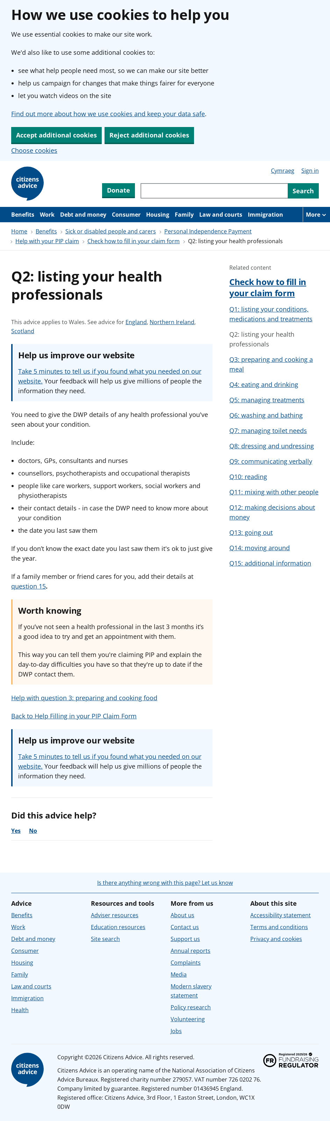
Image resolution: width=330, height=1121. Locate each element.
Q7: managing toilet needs (268, 430)
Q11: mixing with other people (273, 492)
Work (47, 214)
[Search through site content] (214, 191)
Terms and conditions (279, 927)
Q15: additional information (270, 563)
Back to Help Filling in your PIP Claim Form (74, 716)
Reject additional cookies (149, 135)
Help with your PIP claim (47, 241)
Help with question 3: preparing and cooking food (84, 698)
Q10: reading (248, 476)
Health (20, 1010)
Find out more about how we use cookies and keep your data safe (108, 114)
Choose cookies (34, 150)
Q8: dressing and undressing (271, 446)
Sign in (310, 170)
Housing (157, 214)
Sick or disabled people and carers (110, 231)
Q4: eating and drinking (263, 384)
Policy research (191, 1007)
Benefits (22, 214)
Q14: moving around (259, 548)
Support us (185, 939)
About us (182, 915)
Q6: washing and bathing (266, 415)
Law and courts (220, 214)
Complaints (186, 962)
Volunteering (188, 1019)
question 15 (28, 586)
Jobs (176, 1031)
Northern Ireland (172, 322)
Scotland (22, 331)
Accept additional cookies (56, 135)
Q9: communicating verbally (270, 461)
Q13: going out (251, 532)
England (136, 322)
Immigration (265, 214)
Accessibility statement (280, 915)
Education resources (118, 927)
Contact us (185, 927)
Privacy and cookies (276, 939)
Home (19, 231)
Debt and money (83, 214)
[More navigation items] (316, 214)
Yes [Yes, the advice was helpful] (16, 831)
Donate (118, 190)
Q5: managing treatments (266, 400)
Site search (105, 939)
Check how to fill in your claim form (133, 241)
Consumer (126, 214)
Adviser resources (114, 915)
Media (179, 974)
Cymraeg (282, 170)
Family (184, 214)
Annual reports (190, 951)
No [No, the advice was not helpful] (33, 831)
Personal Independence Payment (208, 231)
